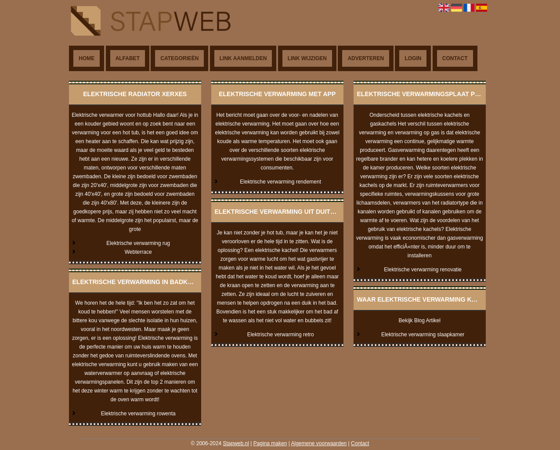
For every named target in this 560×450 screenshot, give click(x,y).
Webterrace (138, 252)
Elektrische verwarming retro (280, 334)
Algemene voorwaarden (319, 443)
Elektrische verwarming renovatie (423, 269)
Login (413, 58)
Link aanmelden (243, 58)
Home (86, 58)
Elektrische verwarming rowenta (138, 413)
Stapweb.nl (236, 443)
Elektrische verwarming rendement (280, 182)
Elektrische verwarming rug (138, 243)
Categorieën (179, 58)
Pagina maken (270, 443)
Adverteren (365, 58)
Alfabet (128, 58)
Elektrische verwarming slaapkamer (422, 334)
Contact (455, 58)
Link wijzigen (307, 58)
